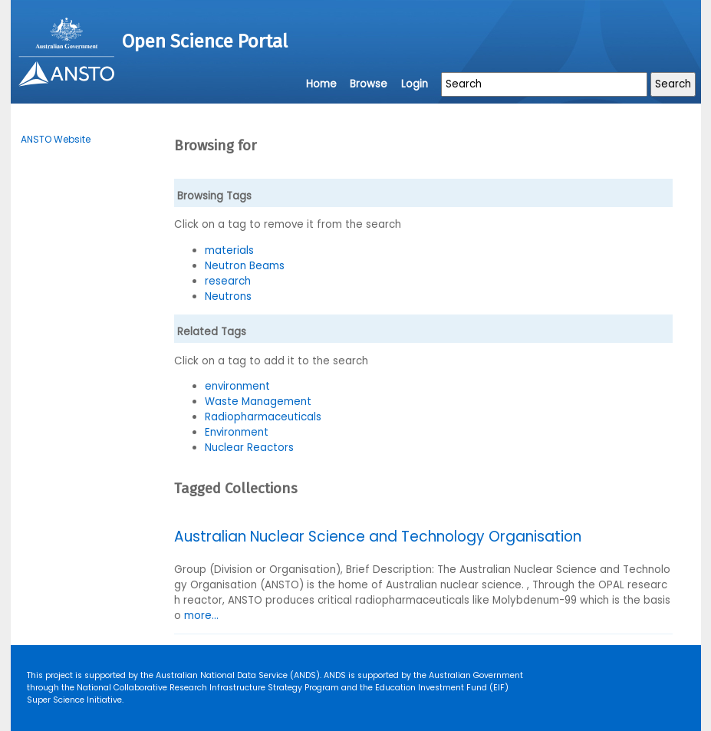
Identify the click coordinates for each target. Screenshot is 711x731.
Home (321, 84)
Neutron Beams (245, 265)
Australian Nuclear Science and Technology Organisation (377, 536)
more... (201, 615)
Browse (368, 84)
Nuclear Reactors (249, 447)
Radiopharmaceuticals (263, 417)
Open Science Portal (205, 41)
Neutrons (228, 296)
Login (414, 84)
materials (229, 250)
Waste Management (258, 401)
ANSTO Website (56, 139)
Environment (236, 432)
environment (237, 386)
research (228, 281)
